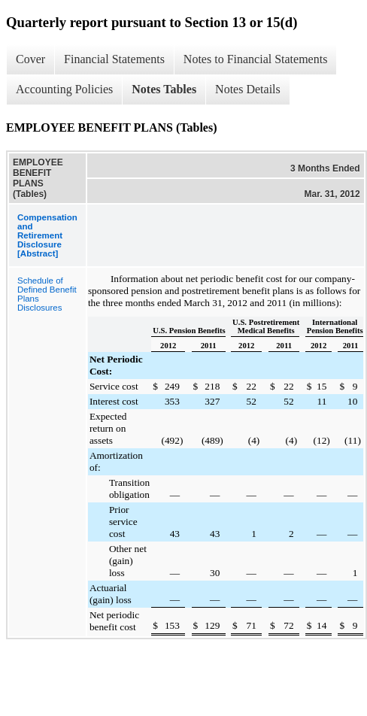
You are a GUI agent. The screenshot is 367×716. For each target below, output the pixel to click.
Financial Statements (114, 59)
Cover (30, 59)
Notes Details (248, 89)
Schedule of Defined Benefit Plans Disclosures (47, 294)
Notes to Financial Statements (256, 59)
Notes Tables (164, 89)
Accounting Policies (64, 89)
